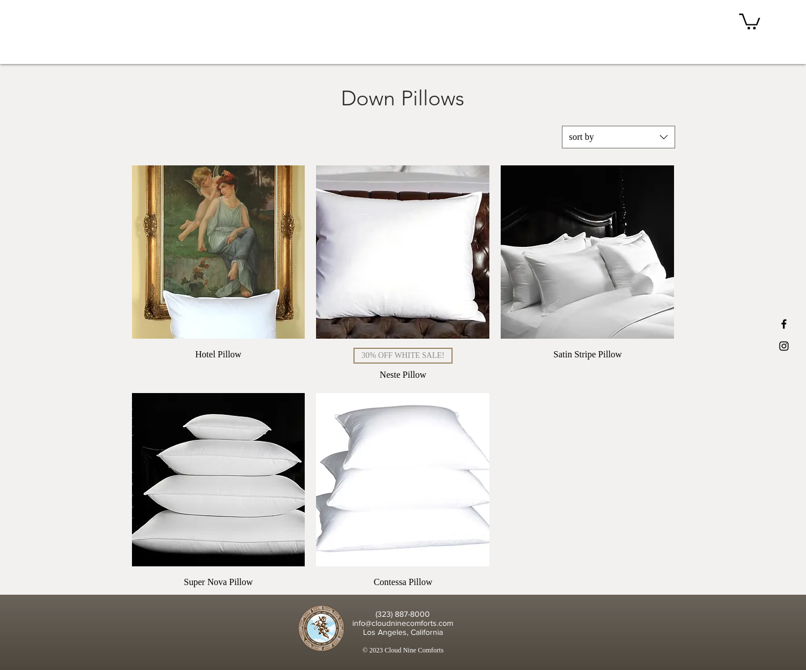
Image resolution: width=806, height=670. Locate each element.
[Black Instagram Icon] (784, 346)
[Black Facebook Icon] (784, 324)
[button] (749, 20)
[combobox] (618, 137)
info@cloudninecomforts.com (402, 623)
